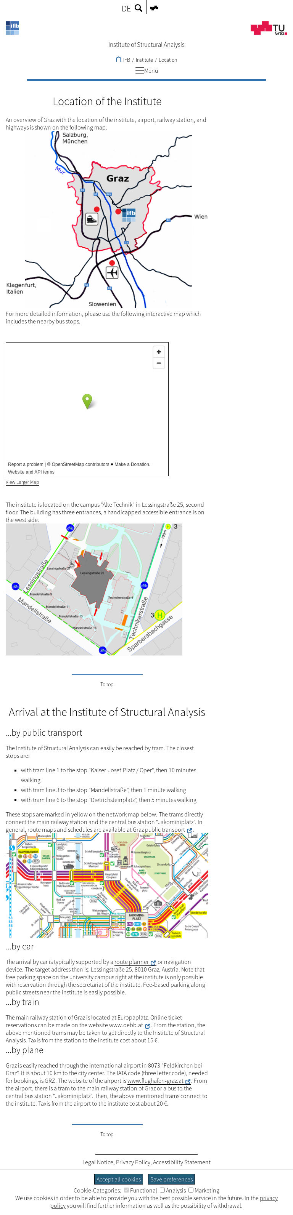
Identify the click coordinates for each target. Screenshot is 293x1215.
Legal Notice (97, 1162)
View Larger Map (22, 482)
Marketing (203, 1190)
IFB (123, 59)
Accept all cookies (119, 1179)
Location (168, 59)
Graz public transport (159, 829)
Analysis (173, 1190)
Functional (140, 1190)
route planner (131, 961)
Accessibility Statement (182, 1162)
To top (107, 684)
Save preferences (171, 1179)
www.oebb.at (126, 1025)
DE (126, 8)
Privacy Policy (133, 1162)
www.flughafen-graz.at (155, 1080)
